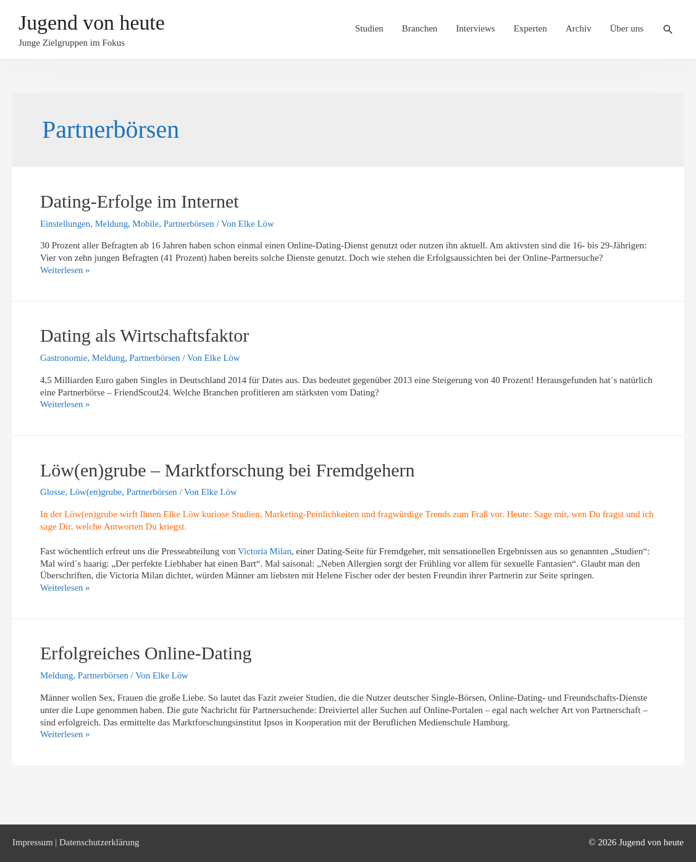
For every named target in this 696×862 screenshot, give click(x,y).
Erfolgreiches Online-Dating (145, 653)
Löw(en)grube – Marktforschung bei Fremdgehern (227, 470)
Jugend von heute (94, 23)
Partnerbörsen (191, 224)
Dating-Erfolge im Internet (139, 201)
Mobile (147, 224)
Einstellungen (65, 224)
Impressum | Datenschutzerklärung (76, 842)
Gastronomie (64, 358)
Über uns (627, 29)
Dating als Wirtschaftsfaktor (144, 335)
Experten (530, 29)
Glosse (52, 492)
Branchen (419, 29)
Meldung (112, 224)
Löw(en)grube (96, 492)
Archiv (579, 29)
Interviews (475, 29)
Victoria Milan (265, 551)
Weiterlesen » (65, 270)
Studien (369, 29)
